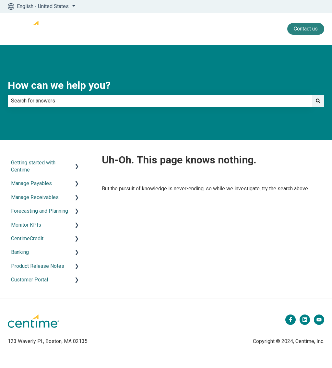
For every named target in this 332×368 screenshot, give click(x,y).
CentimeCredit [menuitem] (27, 238)
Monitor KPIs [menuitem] (26, 225)
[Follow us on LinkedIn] (305, 320)
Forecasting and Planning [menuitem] (39, 211)
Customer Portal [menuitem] (29, 280)
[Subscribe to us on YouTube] (319, 320)
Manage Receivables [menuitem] (35, 197)
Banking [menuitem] (20, 252)
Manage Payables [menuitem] (31, 183)
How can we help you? (59, 85)
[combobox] (160, 101)
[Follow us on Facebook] (290, 320)
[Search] (318, 101)
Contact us (306, 29)
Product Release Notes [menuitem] (37, 266)
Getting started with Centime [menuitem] (33, 166)
